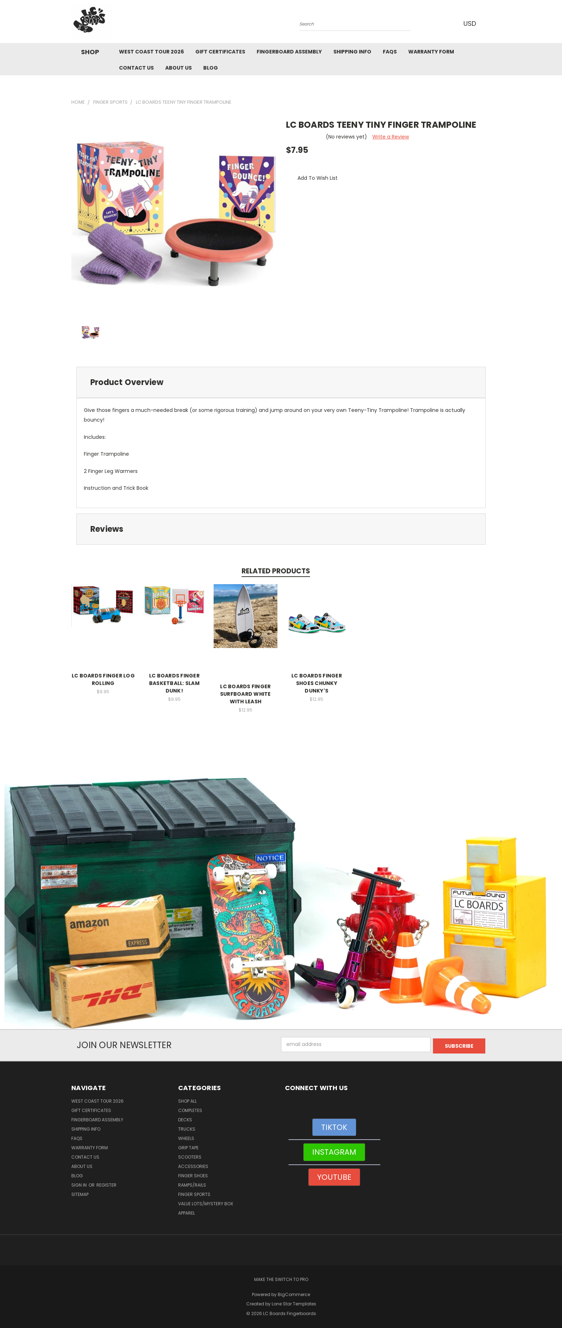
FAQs (390, 51)
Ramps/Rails (192, 1184)
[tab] (281, 382)
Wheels (186, 1137)
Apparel (186, 1212)
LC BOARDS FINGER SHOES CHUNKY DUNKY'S (316, 683)
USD (470, 23)
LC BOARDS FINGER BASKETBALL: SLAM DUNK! (174, 683)
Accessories (193, 1165)
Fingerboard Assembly (289, 51)
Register (106, 1184)
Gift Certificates (220, 51)
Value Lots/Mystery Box (205, 1202)
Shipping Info (352, 51)
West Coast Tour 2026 (151, 51)
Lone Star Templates (294, 1303)
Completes (190, 1109)
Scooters (189, 1156)
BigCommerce (294, 1293)
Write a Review (390, 136)
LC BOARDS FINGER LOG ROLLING (103, 679)
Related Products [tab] (276, 571)
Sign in (79, 1184)
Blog (210, 67)
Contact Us (136, 67)
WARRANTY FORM (431, 51)
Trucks (186, 1128)
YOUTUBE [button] (334, 1175)
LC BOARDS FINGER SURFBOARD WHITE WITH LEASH (245, 694)
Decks (185, 1118)
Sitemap (80, 1193)
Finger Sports (194, 1193)
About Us (178, 67)
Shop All (187, 1100)
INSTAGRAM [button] (334, 1150)
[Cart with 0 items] (488, 23)
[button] (281, 903)
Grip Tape (188, 1146)
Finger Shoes (193, 1174)
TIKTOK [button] (334, 1126)
